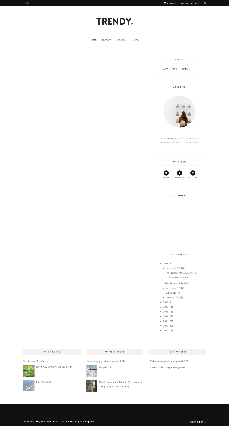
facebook (179, 174)
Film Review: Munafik (33, 361)
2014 (165, 316)
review (185, 69)
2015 (165, 311)
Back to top (197, 422)
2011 (165, 330)
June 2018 (171, 293)
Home (26, 3)
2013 (165, 321)
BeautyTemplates (49, 421)
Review (106, 40)
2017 (165, 302)
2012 (165, 325)
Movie (135, 40)
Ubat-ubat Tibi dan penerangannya (167, 367)
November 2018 (174, 288)
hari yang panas (44, 382)
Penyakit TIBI (105, 367)
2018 (165, 263)
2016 (165, 307)
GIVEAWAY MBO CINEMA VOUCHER (54, 367)
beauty (164, 69)
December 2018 (174, 268)
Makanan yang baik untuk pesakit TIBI (106, 361)
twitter (166, 174)
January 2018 (173, 297)
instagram (193, 174)
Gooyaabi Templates (84, 421)
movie (174, 69)
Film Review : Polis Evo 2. (177, 283)
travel (121, 40)
